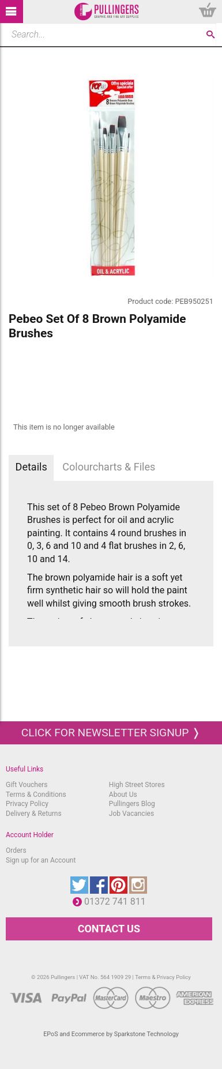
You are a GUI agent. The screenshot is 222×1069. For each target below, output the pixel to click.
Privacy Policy (27, 804)
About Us (123, 795)
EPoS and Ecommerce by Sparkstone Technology (111, 1034)
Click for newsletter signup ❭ (111, 732)
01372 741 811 (118, 901)
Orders (16, 850)
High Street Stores (137, 785)
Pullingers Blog (132, 804)
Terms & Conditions (36, 795)
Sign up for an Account (41, 860)
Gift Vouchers (27, 785)
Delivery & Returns (34, 814)
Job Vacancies (131, 814)
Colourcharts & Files (108, 467)
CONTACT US (109, 929)
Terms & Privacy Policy (163, 977)
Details (31, 467)
